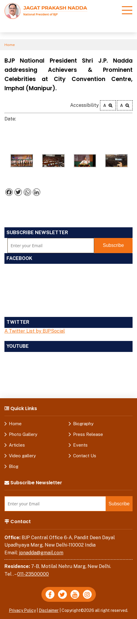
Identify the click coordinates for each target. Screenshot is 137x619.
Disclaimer (49, 610)
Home (9, 45)
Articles (17, 444)
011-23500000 (33, 574)
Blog (13, 466)
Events (80, 444)
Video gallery (22, 455)
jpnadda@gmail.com (41, 552)
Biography (83, 423)
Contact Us (84, 455)
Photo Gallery (23, 434)
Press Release (88, 434)
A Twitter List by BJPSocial (34, 331)
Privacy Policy (22, 610)
